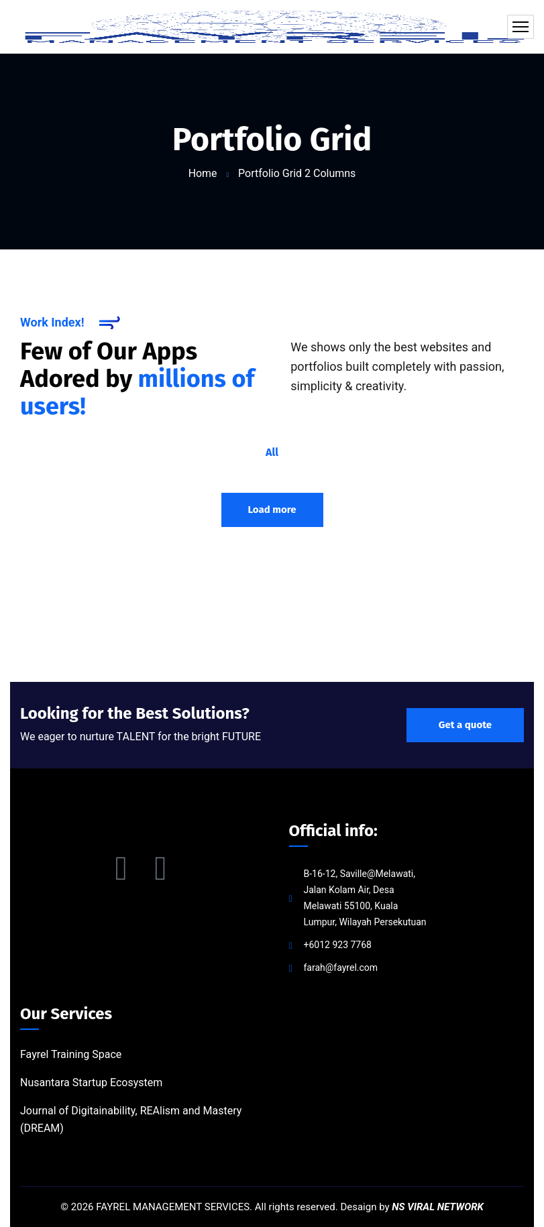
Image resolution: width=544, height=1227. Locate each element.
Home (202, 173)
